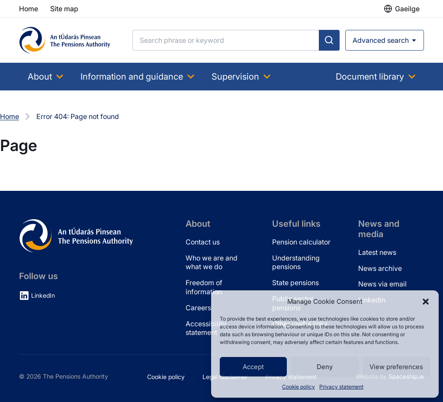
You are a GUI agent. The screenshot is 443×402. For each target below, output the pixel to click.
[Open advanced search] (384, 40)
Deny (325, 367)
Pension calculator (301, 242)
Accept (253, 367)
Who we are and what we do (212, 262)
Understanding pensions (296, 262)
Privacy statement (341, 386)
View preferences (396, 367)
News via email (382, 284)
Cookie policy (298, 386)
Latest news (377, 252)
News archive (380, 268)
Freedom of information (204, 287)
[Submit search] (329, 40)
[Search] (225, 40)
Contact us (203, 242)
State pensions (295, 282)
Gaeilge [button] (407, 8)
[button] (425, 301)
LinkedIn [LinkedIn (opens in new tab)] (43, 295)
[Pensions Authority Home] (65, 40)
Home (9, 116)
